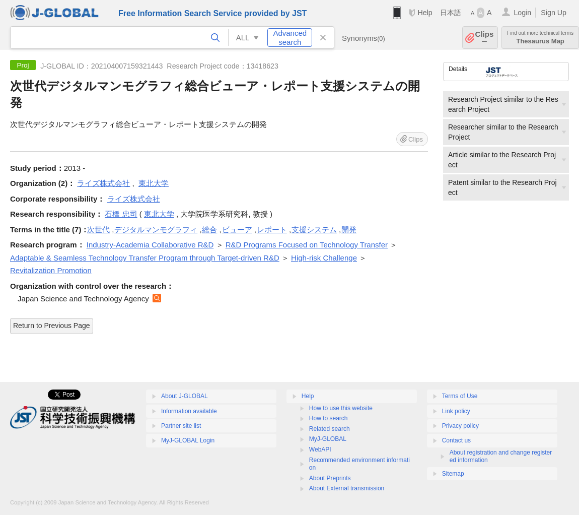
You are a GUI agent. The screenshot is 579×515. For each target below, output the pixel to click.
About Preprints (330, 478)
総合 (209, 229)
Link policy (456, 411)
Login (522, 13)
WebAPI (320, 449)
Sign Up (553, 13)
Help (424, 13)
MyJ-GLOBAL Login (187, 440)
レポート (272, 229)
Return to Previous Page (51, 325)
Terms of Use (460, 396)
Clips (484, 37)
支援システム (314, 229)
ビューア (237, 229)
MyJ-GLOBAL (327, 438)
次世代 (98, 229)
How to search (328, 418)
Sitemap (453, 473)
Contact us (456, 440)
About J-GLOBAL (184, 396)
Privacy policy (460, 425)
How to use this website (341, 408)
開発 (348, 229)
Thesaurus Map (540, 37)
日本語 (450, 13)
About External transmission (346, 488)
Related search (329, 428)
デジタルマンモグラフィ (155, 229)
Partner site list (181, 425)
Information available (189, 411)
